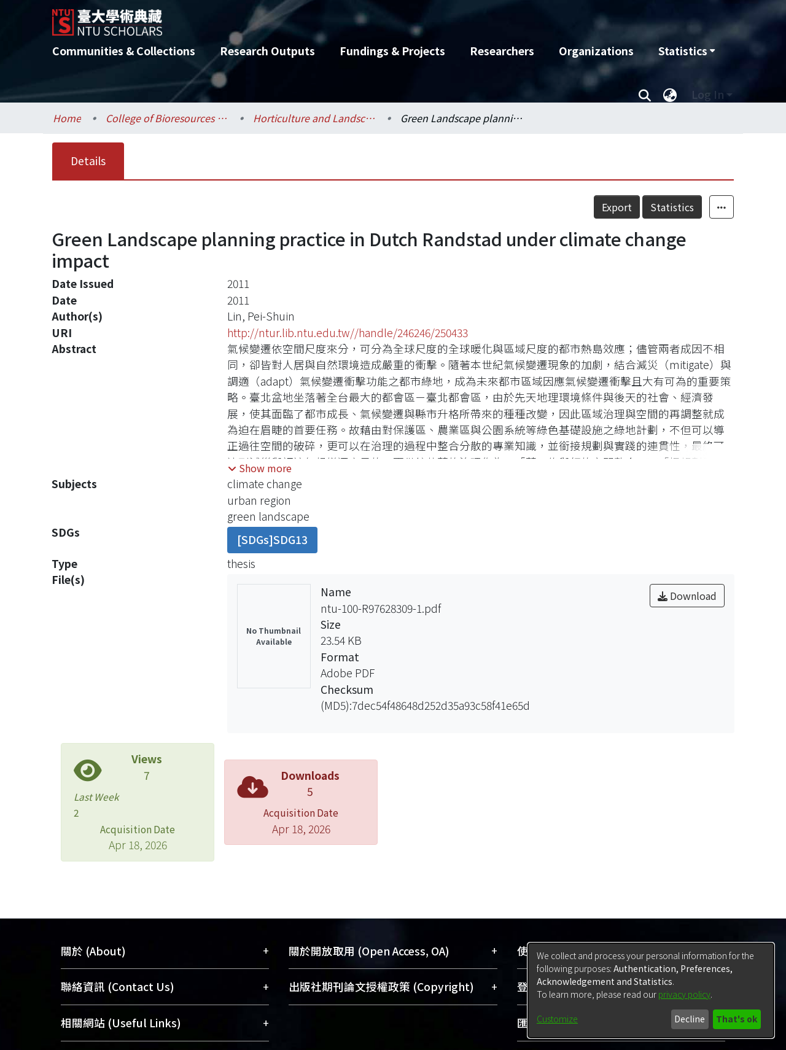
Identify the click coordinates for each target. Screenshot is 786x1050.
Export (617, 207)
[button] (259, 468)
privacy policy (684, 994)
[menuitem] (686, 51)
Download (687, 595)
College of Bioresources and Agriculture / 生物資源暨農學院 (167, 118)
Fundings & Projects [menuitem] (392, 50)
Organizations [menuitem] (596, 50)
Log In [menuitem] (707, 94)
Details (88, 160)
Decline (689, 1019)
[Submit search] (644, 94)
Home (67, 118)
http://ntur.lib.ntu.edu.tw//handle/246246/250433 (347, 332)
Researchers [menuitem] (502, 50)
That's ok (736, 1019)
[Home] (327, 18)
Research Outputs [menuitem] (267, 50)
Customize (557, 1019)
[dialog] (651, 990)
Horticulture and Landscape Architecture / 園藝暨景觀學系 (314, 118)
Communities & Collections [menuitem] (123, 50)
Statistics (672, 207)
